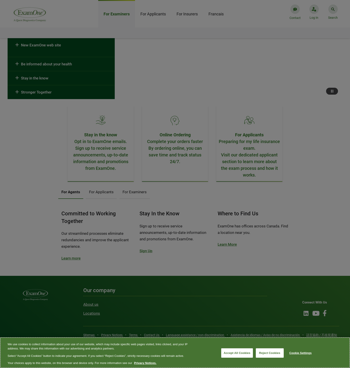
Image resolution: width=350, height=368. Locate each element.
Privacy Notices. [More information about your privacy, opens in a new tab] (145, 363)
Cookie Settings (300, 353)
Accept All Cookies (237, 353)
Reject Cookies (269, 353)
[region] (175, 352)
